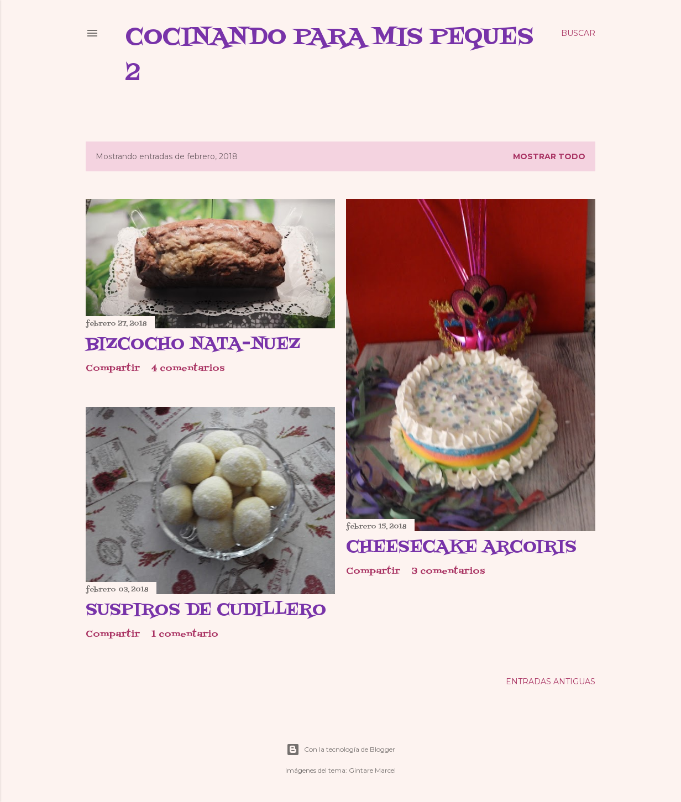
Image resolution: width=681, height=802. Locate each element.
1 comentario (184, 634)
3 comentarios (448, 571)
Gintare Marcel (372, 770)
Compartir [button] (113, 368)
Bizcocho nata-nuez (193, 344)
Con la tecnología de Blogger (340, 749)
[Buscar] (578, 33)
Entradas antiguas (550, 681)
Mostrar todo (549, 156)
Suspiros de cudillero (206, 610)
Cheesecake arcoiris (461, 547)
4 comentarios (187, 368)
